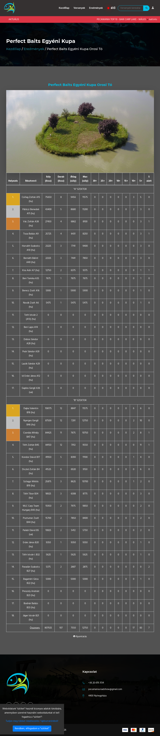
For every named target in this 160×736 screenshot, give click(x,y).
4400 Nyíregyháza (97, 696)
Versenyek (79, 8)
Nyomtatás (80, 636)
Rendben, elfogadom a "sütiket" (32, 729)
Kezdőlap (64, 8)
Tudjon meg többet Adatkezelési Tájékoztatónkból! (32, 721)
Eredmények (96, 8)
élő (111, 8)
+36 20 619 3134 (96, 683)
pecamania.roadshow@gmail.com (105, 689)
